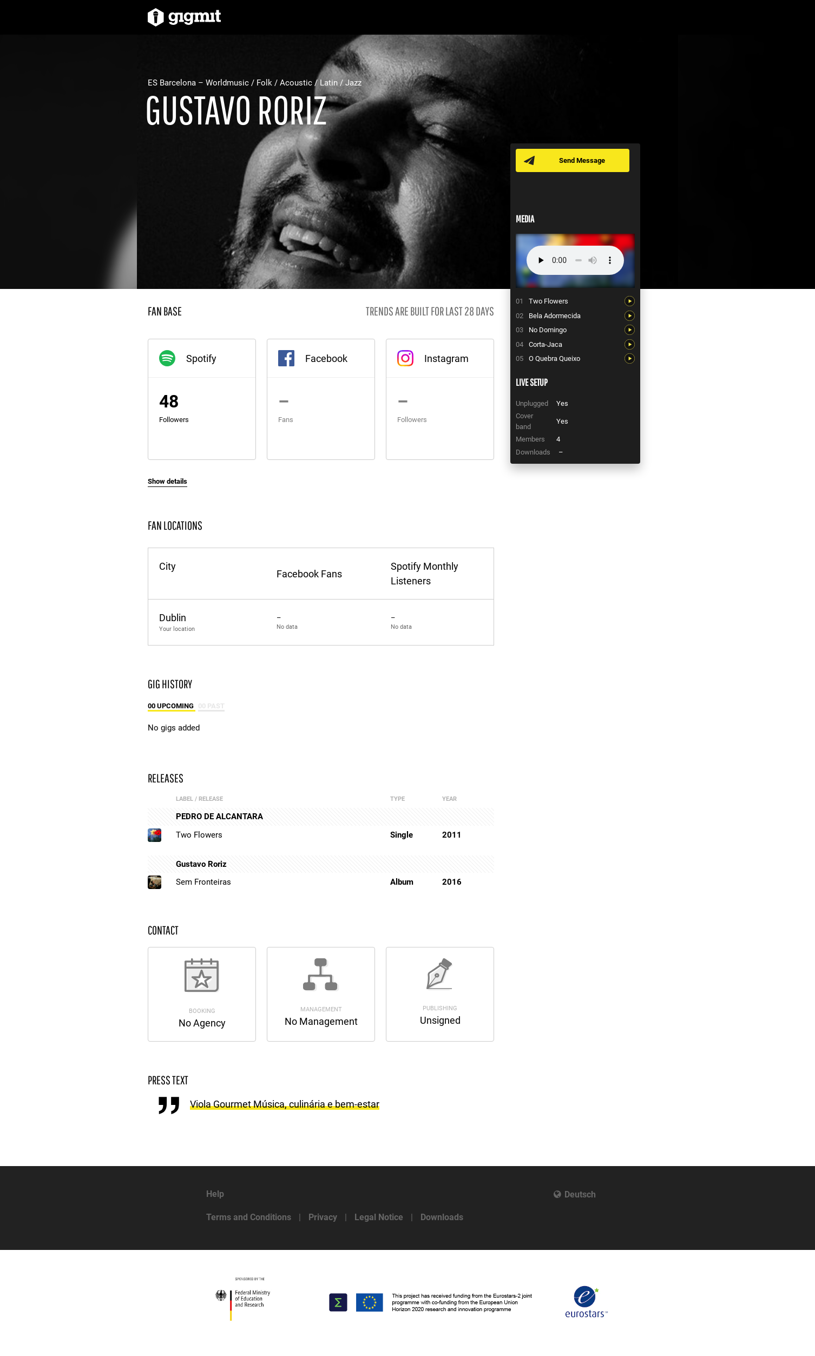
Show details (167, 481)
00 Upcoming (171, 706)
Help (215, 1194)
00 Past (211, 706)
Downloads (441, 1217)
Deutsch (580, 1194)
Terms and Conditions (248, 1217)
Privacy (322, 1217)
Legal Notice (378, 1217)
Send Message (582, 160)
